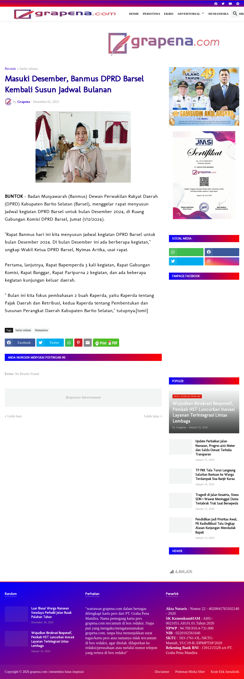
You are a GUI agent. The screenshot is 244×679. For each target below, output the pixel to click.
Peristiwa (151, 13)
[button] (235, 14)
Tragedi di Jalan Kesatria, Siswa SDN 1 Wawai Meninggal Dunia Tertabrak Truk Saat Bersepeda (217, 499)
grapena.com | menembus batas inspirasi (57, 672)
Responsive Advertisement (83, 397)
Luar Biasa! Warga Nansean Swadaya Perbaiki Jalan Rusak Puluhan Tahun (51, 612)
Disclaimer (162, 672)
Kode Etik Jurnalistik (225, 672)
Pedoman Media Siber (190, 672)
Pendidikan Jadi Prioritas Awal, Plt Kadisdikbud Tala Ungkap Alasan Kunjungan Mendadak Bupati (216, 525)
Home (134, 13)
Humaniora (218, 13)
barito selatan (29, 68)
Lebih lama (151, 416)
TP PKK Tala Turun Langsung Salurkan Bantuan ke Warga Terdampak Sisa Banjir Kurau (215, 474)
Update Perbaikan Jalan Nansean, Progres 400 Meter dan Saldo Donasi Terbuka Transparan (215, 447)
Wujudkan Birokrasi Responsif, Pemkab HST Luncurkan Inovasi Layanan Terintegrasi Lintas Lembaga (52, 639)
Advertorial (188, 13)
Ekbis (168, 13)
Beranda (10, 68)
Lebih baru (14, 416)
